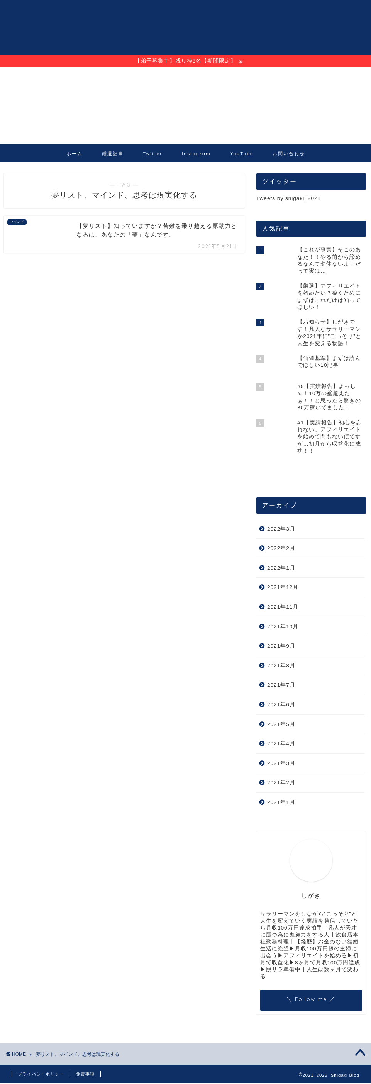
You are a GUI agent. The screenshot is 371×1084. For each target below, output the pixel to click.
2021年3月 (281, 764)
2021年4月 (281, 744)
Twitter (153, 154)
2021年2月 (281, 783)
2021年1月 (281, 803)
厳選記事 (113, 154)
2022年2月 (281, 549)
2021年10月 (282, 627)
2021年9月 (281, 647)
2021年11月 (282, 608)
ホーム (74, 154)
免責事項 (85, 1074)
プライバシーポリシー (41, 1074)
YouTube (241, 154)
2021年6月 (281, 705)
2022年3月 (281, 530)
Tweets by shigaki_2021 (288, 199)
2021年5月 (281, 725)
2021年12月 (282, 588)
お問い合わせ (289, 154)
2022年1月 (281, 569)
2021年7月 (281, 686)
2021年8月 (281, 666)
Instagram (196, 154)
